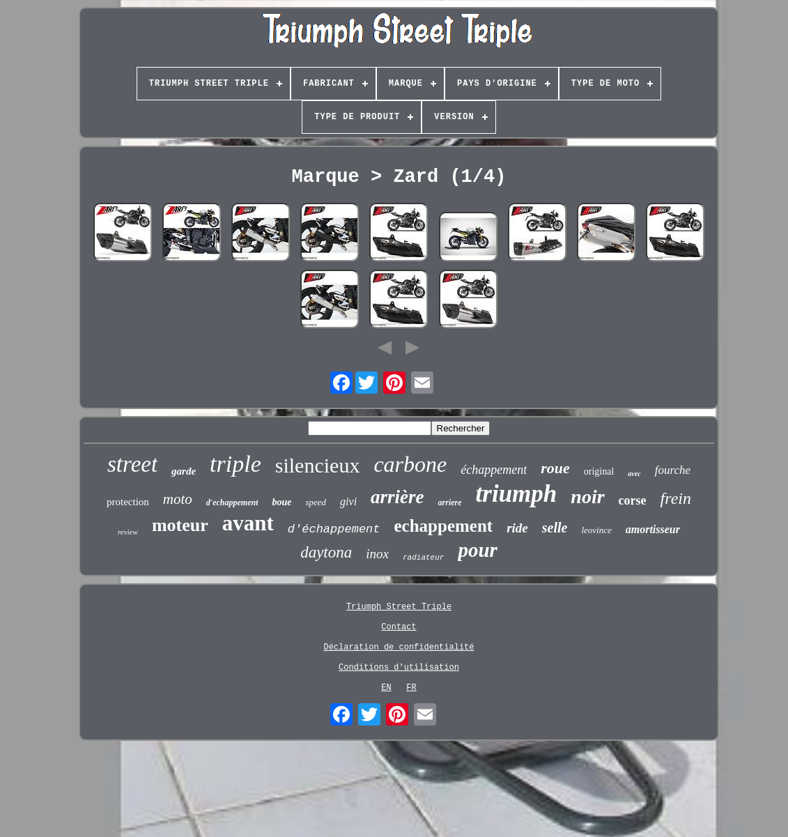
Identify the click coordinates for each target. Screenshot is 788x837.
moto (177, 499)
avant (248, 523)
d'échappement (334, 529)
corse (633, 500)
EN (386, 688)
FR (411, 688)
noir (587, 496)
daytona (326, 552)
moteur (180, 525)
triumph (516, 493)
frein (675, 498)
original (599, 471)
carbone (410, 464)
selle (555, 527)
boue (281, 502)
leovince (596, 530)
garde (183, 471)
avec (634, 473)
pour (477, 550)
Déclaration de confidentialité (398, 647)
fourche (672, 470)
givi (348, 501)
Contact (398, 627)
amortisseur (653, 529)
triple (235, 464)
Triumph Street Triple (398, 607)
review (128, 532)
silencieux (317, 465)
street (132, 464)
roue (555, 468)
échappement (494, 470)
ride (517, 528)
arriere (450, 502)
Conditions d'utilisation (399, 668)
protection (128, 501)
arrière (397, 496)
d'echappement (232, 502)
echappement (443, 525)
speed (315, 502)
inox (377, 553)
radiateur (423, 557)
